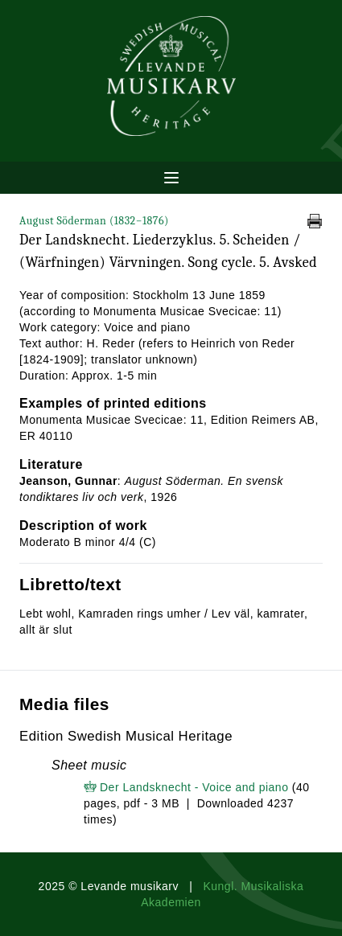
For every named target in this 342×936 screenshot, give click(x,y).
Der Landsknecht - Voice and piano (194, 787)
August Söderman (94, 221)
